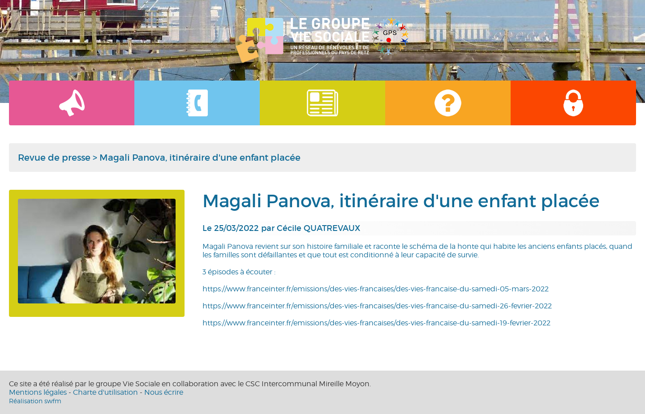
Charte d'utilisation (105, 392)
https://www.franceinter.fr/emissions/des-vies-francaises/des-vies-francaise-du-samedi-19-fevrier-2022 (376, 323)
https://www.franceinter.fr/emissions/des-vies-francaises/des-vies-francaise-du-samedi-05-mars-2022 (375, 289)
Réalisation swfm (35, 401)
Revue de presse (54, 157)
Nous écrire (163, 392)
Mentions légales (38, 392)
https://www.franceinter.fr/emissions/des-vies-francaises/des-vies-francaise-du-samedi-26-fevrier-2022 (377, 306)
